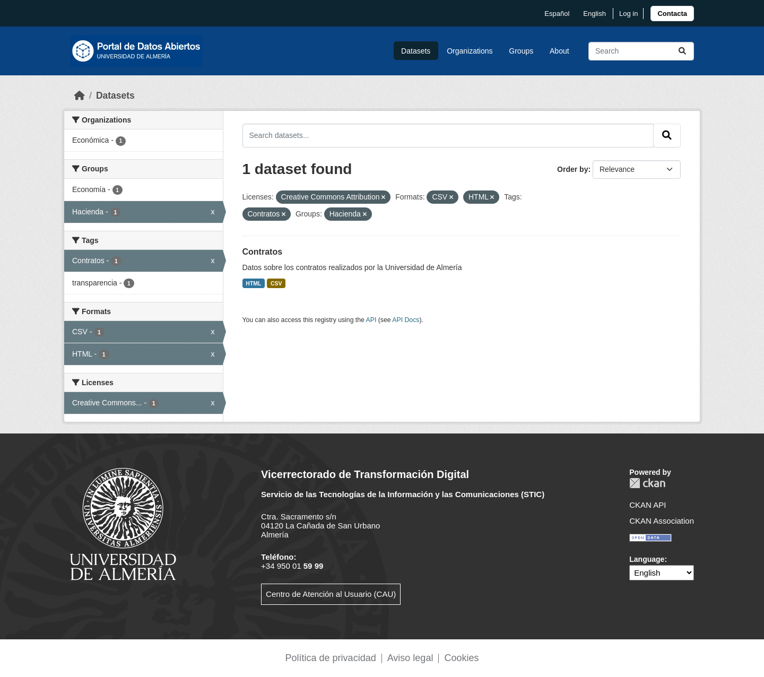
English (594, 14)
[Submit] (682, 51)
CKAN (647, 483)
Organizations (469, 51)
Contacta (672, 14)
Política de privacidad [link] (330, 658)
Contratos (262, 251)
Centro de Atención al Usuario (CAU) (331, 593)
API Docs (405, 320)
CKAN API (647, 504)
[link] (672, 13)
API (371, 320)
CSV (276, 283)
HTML (253, 283)
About (559, 51)
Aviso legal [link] (410, 658)
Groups (521, 51)
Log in (628, 14)
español (556, 14)
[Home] (79, 95)
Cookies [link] (461, 658)
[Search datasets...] (641, 51)
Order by (572, 169)
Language (646, 559)
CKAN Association (661, 520)
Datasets (415, 51)
